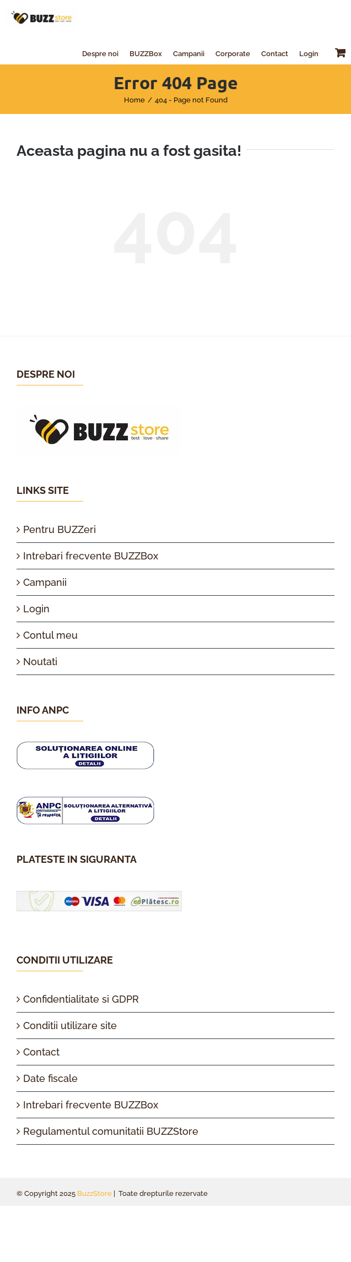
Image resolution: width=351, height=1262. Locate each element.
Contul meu (50, 635)
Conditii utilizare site (70, 1025)
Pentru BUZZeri (59, 529)
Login (36, 608)
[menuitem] (100, 52)
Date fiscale (50, 1078)
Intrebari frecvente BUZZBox (90, 556)
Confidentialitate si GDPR (81, 999)
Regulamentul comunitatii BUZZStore (110, 1131)
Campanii (45, 582)
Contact (41, 1052)
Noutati (40, 661)
